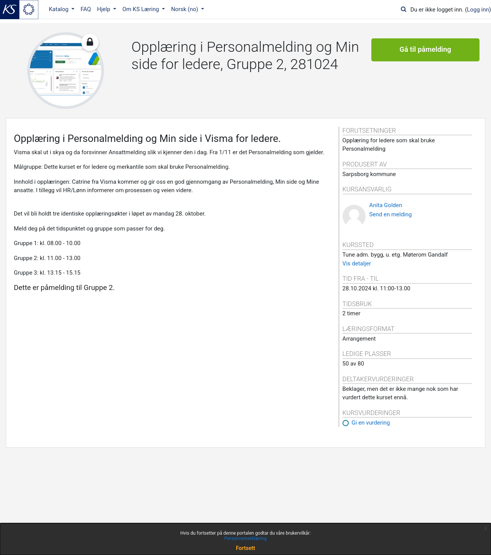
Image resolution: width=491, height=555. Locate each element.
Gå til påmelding (425, 50)
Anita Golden (385, 205)
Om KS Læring (141, 9)
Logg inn (478, 9)
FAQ (86, 9)
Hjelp (104, 9)
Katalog (59, 9)
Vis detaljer (357, 263)
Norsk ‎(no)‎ (185, 9)
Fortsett (245, 548)
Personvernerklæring (245, 538)
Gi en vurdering (371, 422)
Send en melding (390, 214)
